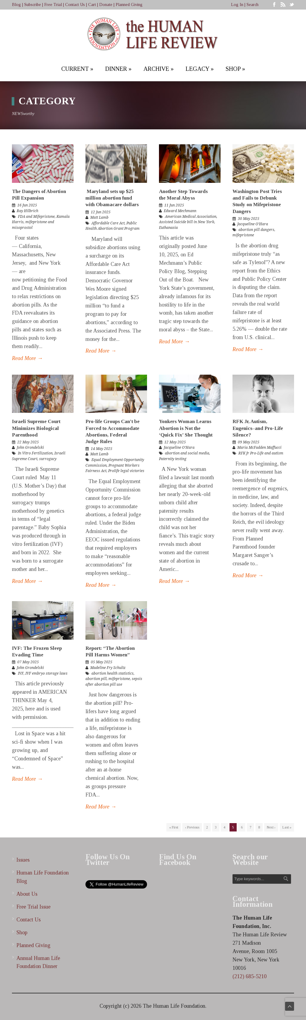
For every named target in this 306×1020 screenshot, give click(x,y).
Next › (271, 827)
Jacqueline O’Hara (252, 224)
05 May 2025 (101, 662)
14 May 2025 (101, 449)
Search (252, 4)
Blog (16, 4)
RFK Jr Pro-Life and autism (260, 453)
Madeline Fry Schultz (108, 668)
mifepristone (243, 235)
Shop (21, 932)
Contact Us (75, 4)
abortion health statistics (112, 673)
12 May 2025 (175, 442)
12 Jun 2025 (101, 212)
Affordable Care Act (108, 223)
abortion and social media (187, 453)
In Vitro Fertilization (35, 453)
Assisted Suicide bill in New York (186, 222)
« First (173, 827)
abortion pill (96, 679)
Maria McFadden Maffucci (259, 447)
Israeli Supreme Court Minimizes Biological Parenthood (36, 428)
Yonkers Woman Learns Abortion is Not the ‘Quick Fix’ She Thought (186, 428)
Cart (92, 4)
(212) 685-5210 (249, 976)
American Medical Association (190, 217)
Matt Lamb (99, 217)
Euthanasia (168, 228)
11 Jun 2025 (174, 205)
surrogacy (47, 459)
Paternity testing (172, 459)
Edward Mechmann (180, 211)
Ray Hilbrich (27, 211)
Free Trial (53, 4)
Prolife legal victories (126, 471)
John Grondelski (30, 447)
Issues (23, 860)
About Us (26, 894)
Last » (286, 827)
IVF (21, 673)
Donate (105, 4)
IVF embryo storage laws (46, 673)
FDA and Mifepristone (36, 217)
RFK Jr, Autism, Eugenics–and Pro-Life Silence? (257, 428)
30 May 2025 (248, 219)
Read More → (27, 358)
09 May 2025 (248, 442)
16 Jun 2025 (27, 205)
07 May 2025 (28, 662)
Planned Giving (129, 4)
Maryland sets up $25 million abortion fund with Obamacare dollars (112, 198)
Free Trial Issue (33, 907)
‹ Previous (192, 827)
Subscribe (32, 4)
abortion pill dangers (256, 230)
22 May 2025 (28, 442)
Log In (237, 4)
